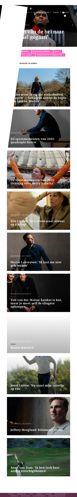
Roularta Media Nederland (39, 495)
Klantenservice (14, 495)
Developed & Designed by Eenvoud (56, 495)
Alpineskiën (22, 51)
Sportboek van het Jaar (41, 12)
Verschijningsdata (25, 495)
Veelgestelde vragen (21, 494)
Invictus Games (24, 55)
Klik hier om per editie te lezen (22, 63)
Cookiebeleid (39, 494)
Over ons (66, 12)
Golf (56, 51)
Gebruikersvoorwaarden (60, 494)
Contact (31, 494)
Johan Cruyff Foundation (49, 55)
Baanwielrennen (41, 51)
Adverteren (11, 494)
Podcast (56, 12)
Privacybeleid (48, 494)
